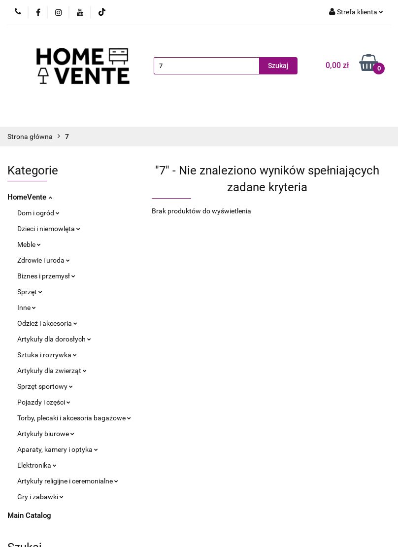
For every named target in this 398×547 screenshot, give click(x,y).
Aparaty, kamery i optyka (57, 449)
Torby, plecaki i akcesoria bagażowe (74, 418)
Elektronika (37, 465)
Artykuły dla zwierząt (52, 371)
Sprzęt (29, 292)
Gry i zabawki (40, 497)
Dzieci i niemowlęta (48, 229)
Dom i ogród (38, 213)
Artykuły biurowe (45, 434)
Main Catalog (29, 515)
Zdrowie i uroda (43, 260)
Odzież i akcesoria (47, 323)
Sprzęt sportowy (45, 386)
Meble (29, 244)
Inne (26, 307)
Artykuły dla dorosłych (54, 339)
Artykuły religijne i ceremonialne (67, 481)
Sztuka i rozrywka (47, 355)
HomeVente (29, 197)
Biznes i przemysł (46, 276)
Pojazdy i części (43, 402)
